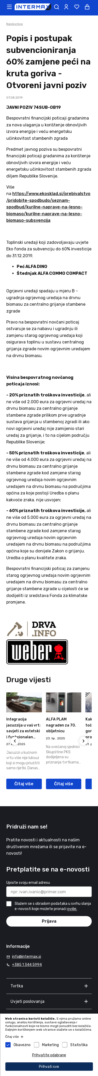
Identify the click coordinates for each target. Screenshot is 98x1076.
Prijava (49, 921)
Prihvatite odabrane (49, 1055)
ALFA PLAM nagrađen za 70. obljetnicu (61, 725)
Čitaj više (23, 783)
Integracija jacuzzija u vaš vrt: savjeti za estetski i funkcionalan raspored (23, 731)
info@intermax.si (26, 956)
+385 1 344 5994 (27, 964)
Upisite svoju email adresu (28, 882)
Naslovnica (14, 24)
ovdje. (72, 909)
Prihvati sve (49, 1066)
